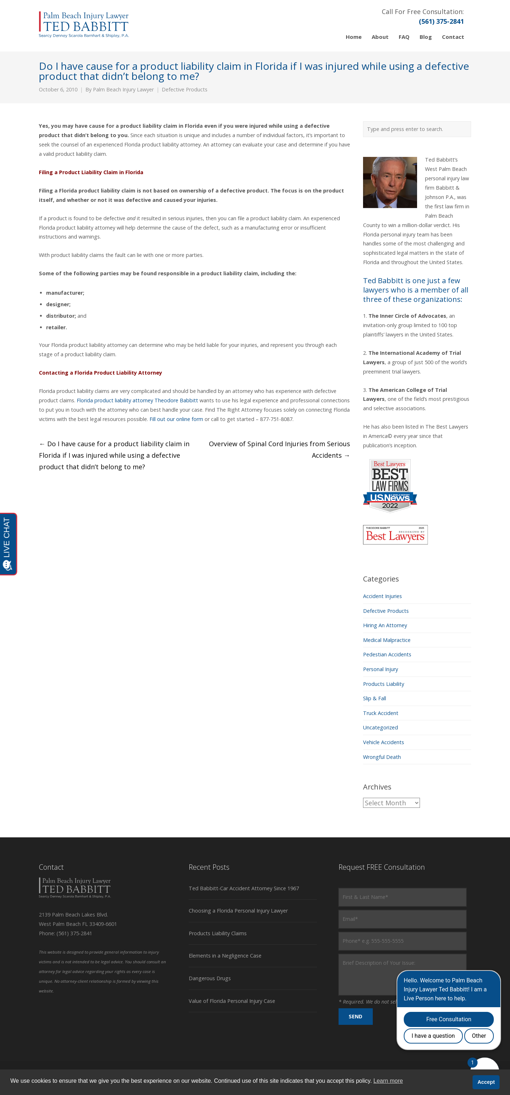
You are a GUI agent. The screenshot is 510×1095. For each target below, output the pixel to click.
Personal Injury (380, 669)
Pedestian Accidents (387, 654)
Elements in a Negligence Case (225, 955)
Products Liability (383, 683)
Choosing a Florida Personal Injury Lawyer (238, 910)
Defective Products (184, 89)
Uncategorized (380, 727)
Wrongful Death (382, 757)
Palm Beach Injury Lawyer (123, 89)
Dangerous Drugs (210, 978)
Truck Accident (380, 713)
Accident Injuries (382, 596)
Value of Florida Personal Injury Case (232, 1000)
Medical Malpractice (387, 640)
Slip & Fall (374, 698)
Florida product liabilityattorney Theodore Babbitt (137, 400)
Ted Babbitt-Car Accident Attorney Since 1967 (244, 888)
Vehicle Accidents (383, 742)
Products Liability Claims (218, 933)
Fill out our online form (176, 419)
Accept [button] (486, 1082)
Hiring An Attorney (385, 625)
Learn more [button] (388, 1081)
